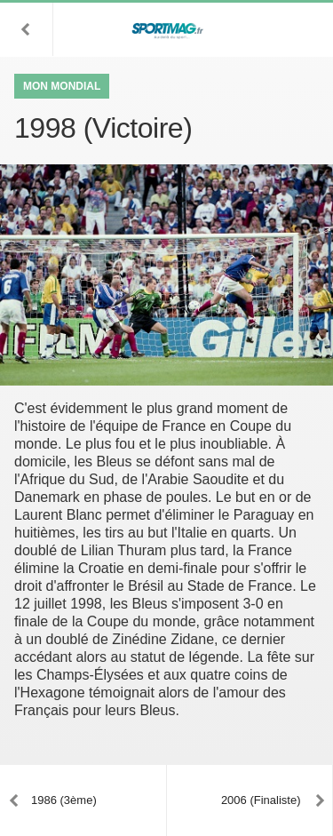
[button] (26, 29)
